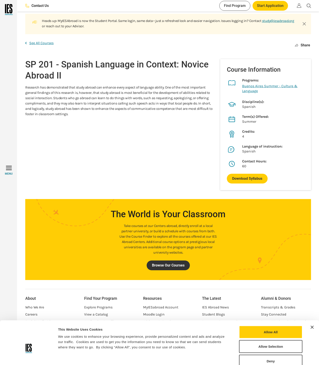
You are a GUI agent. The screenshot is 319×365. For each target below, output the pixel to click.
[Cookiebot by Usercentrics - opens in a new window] (28, 356)
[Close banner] (312, 302)
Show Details (232, 356)
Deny (271, 336)
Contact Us (37, 6)
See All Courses (39, 43)
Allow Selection (271, 321)
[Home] (8, 9)
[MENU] (9, 170)
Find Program (235, 6)
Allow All (271, 307)
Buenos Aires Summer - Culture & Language (270, 88)
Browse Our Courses (168, 265)
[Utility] (299, 5)
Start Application (270, 6)
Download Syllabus (247, 178)
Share (302, 45)
